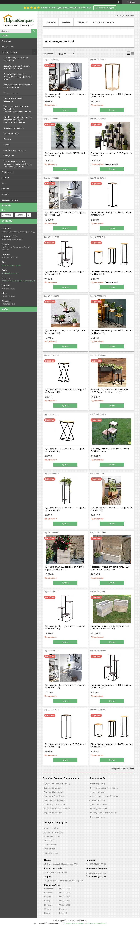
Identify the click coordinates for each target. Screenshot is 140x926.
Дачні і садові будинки (54, 800)
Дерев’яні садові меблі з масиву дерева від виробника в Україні (17, 76)
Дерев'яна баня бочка (54, 796)
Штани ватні (49, 840)
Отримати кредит (105, 7)
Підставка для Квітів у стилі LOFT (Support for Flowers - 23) (64, 745)
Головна (51, 22)
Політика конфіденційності (96, 923)
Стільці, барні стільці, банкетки (104, 796)
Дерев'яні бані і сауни (54, 792)
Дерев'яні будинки (52, 788)
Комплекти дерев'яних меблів (104, 788)
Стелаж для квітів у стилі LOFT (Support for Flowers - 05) (112, 154)
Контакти (81, 22)
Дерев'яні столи (97, 800)
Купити (65, 110)
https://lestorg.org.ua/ (11, 265)
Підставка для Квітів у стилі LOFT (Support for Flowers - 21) (64, 686)
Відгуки (5, 194)
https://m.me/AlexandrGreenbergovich (18, 280)
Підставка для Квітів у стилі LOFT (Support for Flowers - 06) (111, 272)
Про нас (5, 188)
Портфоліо (6, 41)
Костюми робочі (51, 828)
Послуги (7, 139)
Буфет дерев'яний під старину (104, 812)
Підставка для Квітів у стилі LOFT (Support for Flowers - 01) (64, 95)
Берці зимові (49, 848)
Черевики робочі (52, 853)
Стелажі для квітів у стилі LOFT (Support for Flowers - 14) (110, 450)
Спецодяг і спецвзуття (14, 128)
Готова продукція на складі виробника (16, 59)
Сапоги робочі (50, 844)
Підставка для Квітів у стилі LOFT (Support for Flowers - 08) (111, 213)
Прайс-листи (7, 172)
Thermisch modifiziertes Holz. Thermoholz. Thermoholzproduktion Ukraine (17, 109)
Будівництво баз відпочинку (57, 783)
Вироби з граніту (11, 133)
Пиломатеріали (11, 93)
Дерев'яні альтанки (53, 812)
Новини (5, 177)
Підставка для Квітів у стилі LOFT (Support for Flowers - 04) (64, 272)
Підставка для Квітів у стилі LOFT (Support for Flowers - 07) (64, 213)
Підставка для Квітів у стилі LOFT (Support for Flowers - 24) (111, 745)
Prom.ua (83, 921)
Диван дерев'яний (98, 804)
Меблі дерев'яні (97, 783)
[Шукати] (34, 31)
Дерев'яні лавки (97, 792)
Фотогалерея (8, 46)
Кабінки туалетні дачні (54, 804)
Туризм (7, 144)
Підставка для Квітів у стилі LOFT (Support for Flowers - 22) (111, 686)
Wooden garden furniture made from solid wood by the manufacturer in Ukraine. (17, 120)
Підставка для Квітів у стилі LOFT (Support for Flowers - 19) (64, 627)
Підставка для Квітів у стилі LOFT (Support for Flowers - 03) (111, 95)
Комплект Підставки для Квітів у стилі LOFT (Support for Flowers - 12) (109, 390)
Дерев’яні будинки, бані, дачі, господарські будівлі (17, 67)
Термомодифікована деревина (13, 99)
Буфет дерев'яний (98, 808)
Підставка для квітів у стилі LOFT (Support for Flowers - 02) (64, 154)
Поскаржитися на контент (74, 923)
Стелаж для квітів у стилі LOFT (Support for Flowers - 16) (112, 509)
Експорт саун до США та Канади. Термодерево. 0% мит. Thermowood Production (18, 164)
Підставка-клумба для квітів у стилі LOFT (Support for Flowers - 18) (111, 568)
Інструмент (9, 155)
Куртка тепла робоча (53, 832)
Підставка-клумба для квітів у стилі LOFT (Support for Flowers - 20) (111, 627)
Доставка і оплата (10, 200)
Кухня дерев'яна (97, 817)
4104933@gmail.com (10, 273)
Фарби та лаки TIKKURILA (15, 150)
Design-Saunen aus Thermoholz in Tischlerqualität (18, 86)
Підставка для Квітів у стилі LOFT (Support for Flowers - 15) (64, 509)
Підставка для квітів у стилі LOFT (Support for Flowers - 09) (64, 331)
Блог (4, 183)
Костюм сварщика (52, 836)
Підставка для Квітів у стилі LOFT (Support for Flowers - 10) (111, 331)
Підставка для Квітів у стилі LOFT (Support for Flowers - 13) (64, 450)
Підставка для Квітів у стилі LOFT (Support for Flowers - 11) (64, 390)
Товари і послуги (9, 52)
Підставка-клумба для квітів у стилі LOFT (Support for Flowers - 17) (64, 568)
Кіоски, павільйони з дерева (57, 808)
